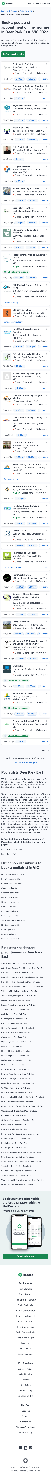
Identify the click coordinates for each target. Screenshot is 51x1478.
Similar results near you (25, 762)
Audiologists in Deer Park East (13, 1014)
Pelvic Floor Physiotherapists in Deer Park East (20, 1134)
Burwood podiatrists (9, 907)
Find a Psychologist (25, 1316)
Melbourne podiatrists (10, 939)
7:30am (20, 388)
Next (43, 750)
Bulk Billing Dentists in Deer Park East (17, 973)
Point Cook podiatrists (10, 879)
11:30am (31, 247)
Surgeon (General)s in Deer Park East (16, 1175)
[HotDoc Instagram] (30, 1448)
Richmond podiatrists (10, 911)
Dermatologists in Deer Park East (15, 1056)
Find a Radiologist (25, 1338)
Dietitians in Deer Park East (12, 1065)
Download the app (25, 1256)
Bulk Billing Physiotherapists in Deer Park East (20, 982)
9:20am (19, 347)
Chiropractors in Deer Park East (14, 1023)
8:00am (21, 201)
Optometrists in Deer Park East (14, 1116)
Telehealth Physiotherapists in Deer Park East (20, 991)
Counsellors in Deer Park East (13, 1037)
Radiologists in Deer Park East (13, 1148)
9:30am (20, 140)
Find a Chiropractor (25, 1311)
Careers (25, 1416)
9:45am (32, 140)
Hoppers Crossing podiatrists (13, 874)
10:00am (19, 410)
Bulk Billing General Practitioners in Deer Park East (22, 977)
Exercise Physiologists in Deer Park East (17, 1074)
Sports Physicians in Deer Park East (16, 1166)
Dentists (25, 1380)
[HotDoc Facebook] (20, 1448)
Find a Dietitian (25, 1321)
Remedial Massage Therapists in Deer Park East (21, 1152)
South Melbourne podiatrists (13, 920)
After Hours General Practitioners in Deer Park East (22, 968)
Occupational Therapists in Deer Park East (19, 1111)
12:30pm (20, 366)
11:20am (19, 278)
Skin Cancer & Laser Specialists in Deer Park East (21, 1162)
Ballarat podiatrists (9, 930)
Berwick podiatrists (9, 934)
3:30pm (19, 79)
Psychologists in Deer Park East (14, 1143)
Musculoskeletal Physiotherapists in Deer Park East (22, 1097)
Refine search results (13, 54)
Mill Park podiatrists (9, 897)
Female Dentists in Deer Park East (15, 1000)
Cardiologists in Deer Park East (14, 1019)
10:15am (32, 714)
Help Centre (25, 1349)
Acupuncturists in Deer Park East (15, 1010)
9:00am (20, 523)
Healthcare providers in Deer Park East (17, 1185)
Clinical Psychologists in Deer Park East (17, 1028)
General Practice (25, 1369)
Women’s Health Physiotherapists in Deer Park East (22, 1180)
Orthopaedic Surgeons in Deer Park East (18, 1120)
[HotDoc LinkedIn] (25, 1448)
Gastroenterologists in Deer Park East (17, 1079)
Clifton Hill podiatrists (10, 902)
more (45, 79)
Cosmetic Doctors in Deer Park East (16, 1033)
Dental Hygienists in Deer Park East (16, 1042)
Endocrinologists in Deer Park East (15, 1070)
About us (25, 1411)
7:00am (21, 659)
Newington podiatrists (10, 925)
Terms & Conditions (25, 1427)
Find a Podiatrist (25, 1305)
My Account (25, 1343)
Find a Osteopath (25, 1327)
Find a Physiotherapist (25, 1300)
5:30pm (19, 98)
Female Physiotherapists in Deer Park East (18, 1005)
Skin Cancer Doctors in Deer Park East (17, 1157)
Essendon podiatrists (10, 893)
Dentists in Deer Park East (12, 1046)
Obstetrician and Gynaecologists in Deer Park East (22, 1106)
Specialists (26, 1385)
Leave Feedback (25, 1354)
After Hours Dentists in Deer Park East (17, 964)
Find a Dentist (25, 1294)
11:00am (20, 587)
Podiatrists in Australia (9, 11)
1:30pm (33, 614)
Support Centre (25, 1396)
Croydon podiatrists (9, 916)
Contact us (25, 1422)
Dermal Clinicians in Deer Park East (16, 1051)
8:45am (20, 714)
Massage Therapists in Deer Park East (17, 1093)
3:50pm (32, 223)
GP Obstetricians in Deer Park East (15, 1088)
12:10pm (31, 347)
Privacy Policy (25, 1433)
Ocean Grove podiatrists (11, 884)
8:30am (19, 159)
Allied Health (25, 1374)
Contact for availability (25, 322)
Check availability (25, 303)
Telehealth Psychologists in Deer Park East (18, 996)
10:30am (31, 410)
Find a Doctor (25, 1289)
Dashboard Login (26, 1391)
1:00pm (20, 614)
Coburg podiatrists (9, 888)
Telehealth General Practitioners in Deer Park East (22, 987)
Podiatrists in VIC (26, 11)
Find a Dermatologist (25, 1332)
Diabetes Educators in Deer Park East (17, 1060)
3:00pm (19, 120)
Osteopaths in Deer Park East (13, 1125)
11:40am (31, 278)
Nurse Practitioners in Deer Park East (17, 1102)
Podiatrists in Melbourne (11, 850)
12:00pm (31, 686)
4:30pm (31, 79)
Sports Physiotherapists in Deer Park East (18, 1171)
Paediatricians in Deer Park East (14, 1129)
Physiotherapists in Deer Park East (15, 1139)
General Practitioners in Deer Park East (17, 1083)
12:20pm (20, 499)
